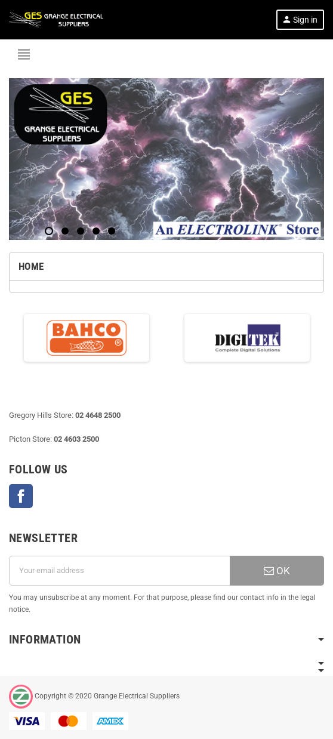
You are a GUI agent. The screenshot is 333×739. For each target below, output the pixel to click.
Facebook (21, 496)
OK (277, 571)
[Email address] (119, 571)
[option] (86, 338)
